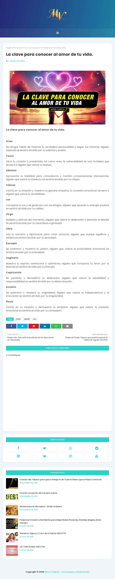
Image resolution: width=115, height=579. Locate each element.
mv (24, 47)
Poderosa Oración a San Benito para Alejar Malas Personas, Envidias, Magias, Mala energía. (60, 521)
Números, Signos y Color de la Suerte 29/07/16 (43, 533)
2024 (18, 319)
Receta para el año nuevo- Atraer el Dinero (41, 506)
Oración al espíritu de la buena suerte (38, 493)
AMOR (26, 319)
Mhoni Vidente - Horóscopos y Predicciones (66, 571)
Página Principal (13, 47)
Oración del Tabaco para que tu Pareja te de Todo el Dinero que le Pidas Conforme (61, 479)
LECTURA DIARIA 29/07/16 (32, 546)
